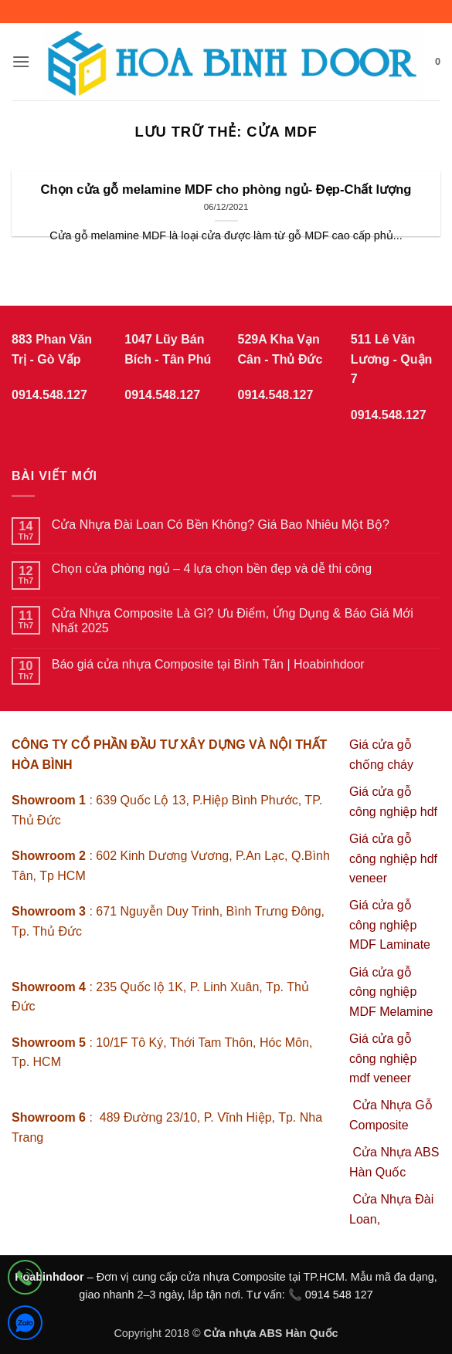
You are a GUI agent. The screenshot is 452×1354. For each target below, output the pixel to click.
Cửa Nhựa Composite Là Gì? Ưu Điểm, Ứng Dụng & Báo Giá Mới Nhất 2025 (232, 621)
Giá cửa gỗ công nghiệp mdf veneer (382, 1058)
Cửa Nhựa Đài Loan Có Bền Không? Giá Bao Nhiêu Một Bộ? (220, 524)
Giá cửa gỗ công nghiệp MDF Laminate (389, 925)
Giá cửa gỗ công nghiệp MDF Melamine (391, 992)
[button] (21, 61)
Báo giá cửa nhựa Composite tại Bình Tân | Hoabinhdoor (208, 664)
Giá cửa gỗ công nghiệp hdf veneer (393, 858)
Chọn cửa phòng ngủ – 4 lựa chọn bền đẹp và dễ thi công (212, 568)
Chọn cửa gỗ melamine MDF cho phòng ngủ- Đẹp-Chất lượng (226, 189)
